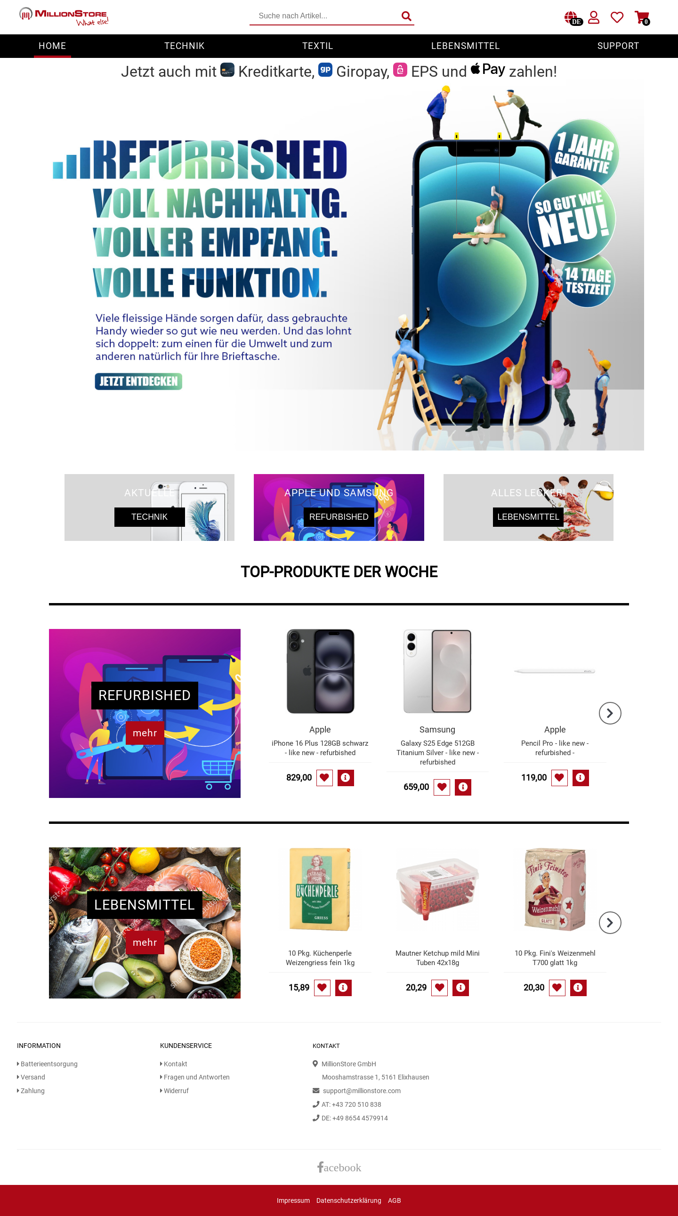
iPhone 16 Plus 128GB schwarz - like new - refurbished (320, 748)
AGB (394, 1201)
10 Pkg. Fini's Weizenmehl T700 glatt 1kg (555, 958)
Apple (320, 729)
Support (618, 45)
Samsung (437, 729)
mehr (145, 733)
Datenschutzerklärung (348, 1201)
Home (52, 45)
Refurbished (339, 517)
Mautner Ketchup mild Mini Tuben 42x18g (438, 958)
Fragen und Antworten (195, 1077)
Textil (317, 45)
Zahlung (31, 1091)
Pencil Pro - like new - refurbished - (555, 748)
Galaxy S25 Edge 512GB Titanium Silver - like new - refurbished (437, 752)
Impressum (293, 1201)
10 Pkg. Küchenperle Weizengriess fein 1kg (320, 958)
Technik (184, 45)
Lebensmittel (465, 45)
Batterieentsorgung (47, 1064)
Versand (31, 1077)
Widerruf (174, 1091)
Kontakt (173, 1064)
